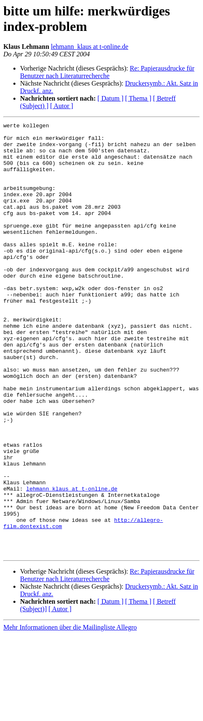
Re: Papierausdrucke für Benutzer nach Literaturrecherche (107, 72)
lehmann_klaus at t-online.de (89, 46)
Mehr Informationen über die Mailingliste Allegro (70, 713)
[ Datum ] (110, 98)
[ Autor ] (61, 105)
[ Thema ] (138, 98)
